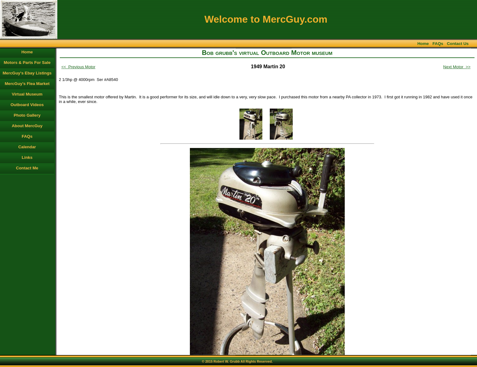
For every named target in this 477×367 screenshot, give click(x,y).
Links (27, 157)
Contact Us (458, 43)
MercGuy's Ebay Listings (27, 73)
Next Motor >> (456, 67)
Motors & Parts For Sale (27, 62)
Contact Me (27, 168)
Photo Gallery (27, 115)
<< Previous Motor (78, 67)
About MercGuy (27, 125)
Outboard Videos (27, 104)
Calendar (27, 147)
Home (423, 43)
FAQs (437, 43)
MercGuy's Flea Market (27, 83)
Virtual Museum (27, 94)
